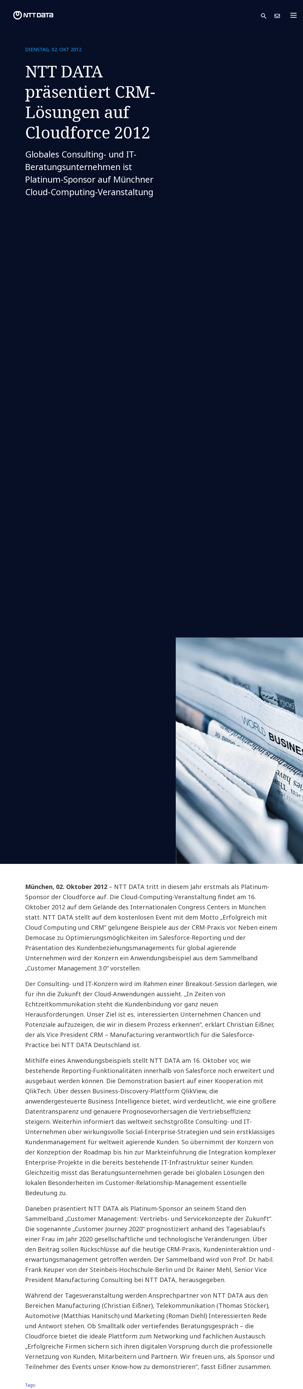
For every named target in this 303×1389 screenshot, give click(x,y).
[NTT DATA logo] (28, 15)
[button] (267, 15)
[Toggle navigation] (295, 15)
